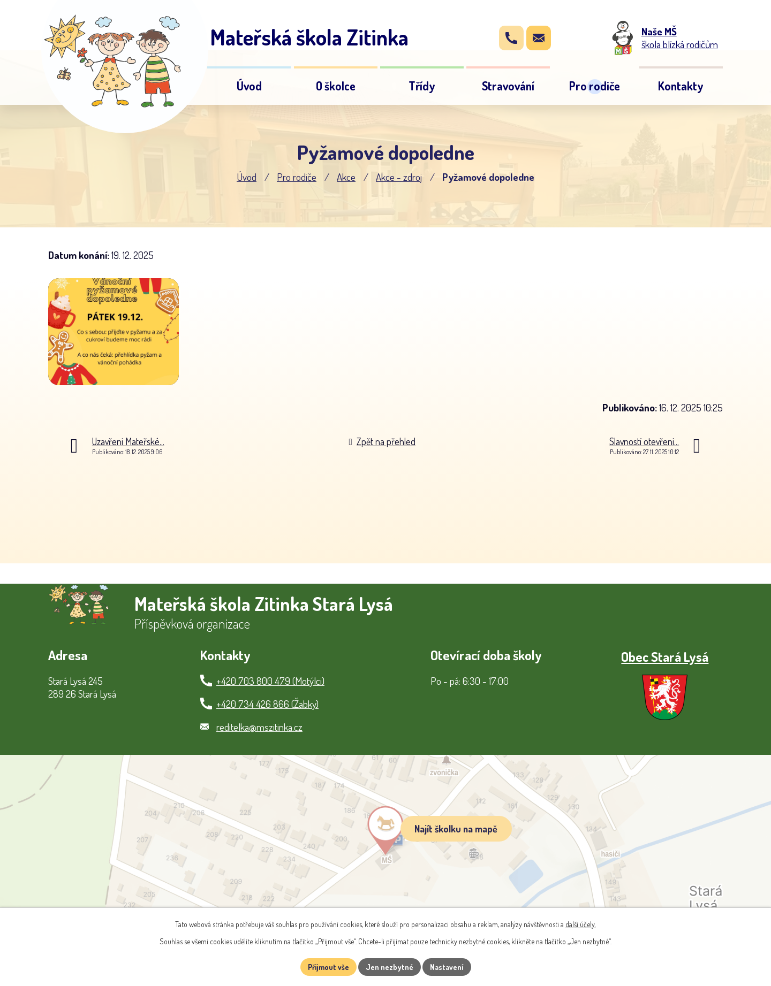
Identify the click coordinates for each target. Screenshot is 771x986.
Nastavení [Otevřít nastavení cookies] (447, 967)
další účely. (580, 924)
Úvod (246, 177)
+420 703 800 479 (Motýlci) (270, 680)
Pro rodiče (296, 177)
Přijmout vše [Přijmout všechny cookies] (328, 967)
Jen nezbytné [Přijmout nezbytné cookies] (389, 967)
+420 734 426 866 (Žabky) (267, 703)
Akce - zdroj (399, 177)
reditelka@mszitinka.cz (259, 726)
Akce (346, 177)
